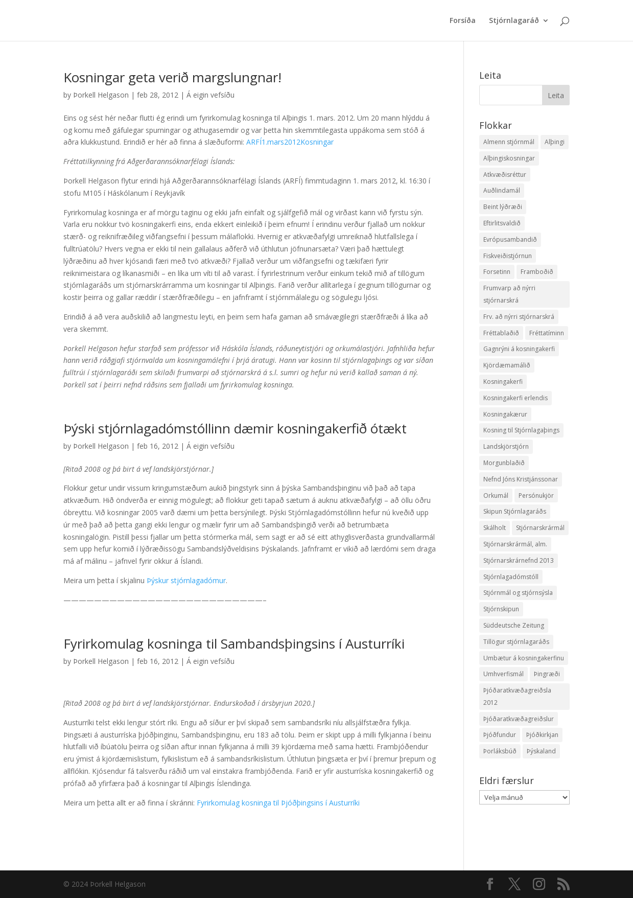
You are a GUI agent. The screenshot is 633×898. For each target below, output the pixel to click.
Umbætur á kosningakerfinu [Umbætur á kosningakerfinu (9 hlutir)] (523, 658)
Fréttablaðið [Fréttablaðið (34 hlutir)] (501, 333)
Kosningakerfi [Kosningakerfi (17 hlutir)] (503, 381)
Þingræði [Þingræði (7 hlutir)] (547, 674)
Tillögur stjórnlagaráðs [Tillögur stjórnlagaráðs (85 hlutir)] (516, 641)
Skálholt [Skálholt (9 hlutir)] (494, 527)
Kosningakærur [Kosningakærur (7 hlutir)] (505, 414)
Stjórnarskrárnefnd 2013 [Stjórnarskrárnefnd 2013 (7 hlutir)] (518, 560)
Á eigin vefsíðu (210, 95)
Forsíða (463, 21)
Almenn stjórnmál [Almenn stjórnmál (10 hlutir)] (508, 141)
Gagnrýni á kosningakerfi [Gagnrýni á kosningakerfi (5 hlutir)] (519, 348)
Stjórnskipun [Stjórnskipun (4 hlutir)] (501, 609)
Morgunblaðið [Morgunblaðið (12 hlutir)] (504, 462)
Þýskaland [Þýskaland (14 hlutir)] (541, 751)
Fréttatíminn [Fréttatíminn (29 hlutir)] (546, 333)
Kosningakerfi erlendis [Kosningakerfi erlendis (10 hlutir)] (515, 398)
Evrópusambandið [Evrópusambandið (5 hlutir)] (510, 239)
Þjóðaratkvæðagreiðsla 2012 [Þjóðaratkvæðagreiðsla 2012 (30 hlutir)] (517, 696)
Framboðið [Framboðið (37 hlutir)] (537, 271)
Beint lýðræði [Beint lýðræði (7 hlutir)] (502, 206)
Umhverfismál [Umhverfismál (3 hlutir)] (503, 674)
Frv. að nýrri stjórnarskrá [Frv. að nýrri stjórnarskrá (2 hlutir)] (518, 316)
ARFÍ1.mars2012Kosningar (290, 142)
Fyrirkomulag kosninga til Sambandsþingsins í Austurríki (234, 643)
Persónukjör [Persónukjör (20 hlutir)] (536, 495)
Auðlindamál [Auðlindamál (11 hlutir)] (501, 190)
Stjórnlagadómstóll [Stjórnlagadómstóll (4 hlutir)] (510, 576)
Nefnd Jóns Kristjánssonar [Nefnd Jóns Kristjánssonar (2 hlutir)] (520, 479)
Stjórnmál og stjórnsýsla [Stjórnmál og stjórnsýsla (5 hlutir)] (518, 592)
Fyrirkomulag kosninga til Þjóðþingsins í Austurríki (278, 803)
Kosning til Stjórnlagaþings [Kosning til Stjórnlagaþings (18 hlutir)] (521, 430)
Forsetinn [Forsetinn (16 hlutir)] (496, 271)
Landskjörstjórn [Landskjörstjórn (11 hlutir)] (506, 446)
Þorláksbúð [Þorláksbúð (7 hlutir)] (500, 751)
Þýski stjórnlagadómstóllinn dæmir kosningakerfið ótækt (235, 428)
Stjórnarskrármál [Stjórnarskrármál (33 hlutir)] (540, 527)
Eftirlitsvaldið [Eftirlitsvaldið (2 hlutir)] (502, 223)
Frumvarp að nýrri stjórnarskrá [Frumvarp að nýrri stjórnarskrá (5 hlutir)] (509, 294)
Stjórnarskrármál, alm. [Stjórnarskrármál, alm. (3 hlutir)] (515, 544)
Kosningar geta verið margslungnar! (172, 77)
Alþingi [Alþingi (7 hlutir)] (555, 141)
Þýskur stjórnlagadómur (186, 580)
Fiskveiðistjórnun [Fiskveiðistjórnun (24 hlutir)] (507, 255)
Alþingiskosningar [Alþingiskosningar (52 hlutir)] (509, 158)
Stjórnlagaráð (514, 21)
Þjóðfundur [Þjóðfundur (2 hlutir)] (499, 734)
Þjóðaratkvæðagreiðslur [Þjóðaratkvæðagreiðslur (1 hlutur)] (518, 719)
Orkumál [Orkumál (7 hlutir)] (495, 495)
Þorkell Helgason (101, 95)
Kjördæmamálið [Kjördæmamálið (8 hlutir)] (506, 365)
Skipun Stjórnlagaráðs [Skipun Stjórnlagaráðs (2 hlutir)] (514, 511)
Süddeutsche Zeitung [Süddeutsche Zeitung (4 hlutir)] (513, 625)
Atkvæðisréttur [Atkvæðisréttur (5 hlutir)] (504, 174)
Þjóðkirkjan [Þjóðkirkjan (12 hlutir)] (542, 734)
